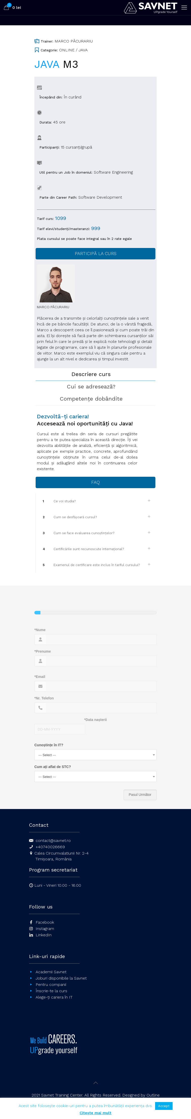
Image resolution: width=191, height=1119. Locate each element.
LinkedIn (44, 934)
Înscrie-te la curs (51, 990)
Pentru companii (51, 984)
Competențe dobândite (91, 399)
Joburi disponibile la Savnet (61, 978)
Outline (153, 1095)
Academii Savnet (51, 971)
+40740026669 (50, 846)
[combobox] (95, 754)
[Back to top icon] (95, 1082)
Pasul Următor (140, 795)
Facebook (45, 922)
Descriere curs (91, 374)
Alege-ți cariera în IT (54, 997)
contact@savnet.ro (53, 840)
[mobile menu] (184, 7)
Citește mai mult (95, 1113)
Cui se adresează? (91, 386)
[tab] (95, 374)
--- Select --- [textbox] (47, 755)
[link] (95, 501)
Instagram (45, 928)
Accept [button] (164, 1106)
